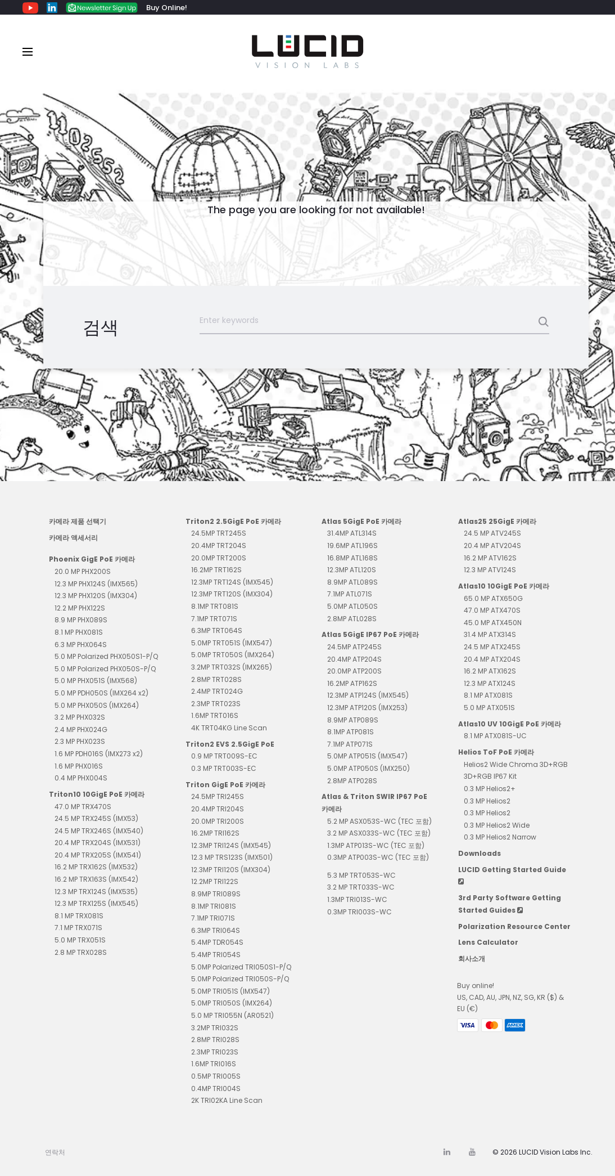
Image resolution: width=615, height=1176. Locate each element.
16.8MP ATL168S (352, 558)
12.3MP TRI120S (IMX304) (230, 869)
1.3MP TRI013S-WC (357, 899)
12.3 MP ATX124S (489, 683)
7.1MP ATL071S (349, 594)
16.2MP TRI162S (215, 833)
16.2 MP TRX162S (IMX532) (96, 867)
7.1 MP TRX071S (78, 927)
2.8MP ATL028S (352, 618)
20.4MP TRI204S (217, 809)
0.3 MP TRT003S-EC (223, 768)
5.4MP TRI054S (216, 954)
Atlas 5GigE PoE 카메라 (361, 521)
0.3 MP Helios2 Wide (497, 825)
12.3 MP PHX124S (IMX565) (96, 584)
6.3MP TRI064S (215, 930)
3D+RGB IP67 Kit (490, 776)
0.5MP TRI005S (216, 1076)
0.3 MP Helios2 (487, 801)
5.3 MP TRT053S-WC (361, 875)
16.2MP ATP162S (352, 683)
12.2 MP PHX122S (80, 608)
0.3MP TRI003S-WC (359, 912)
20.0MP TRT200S (218, 558)
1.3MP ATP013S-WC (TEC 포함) (375, 845)
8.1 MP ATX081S (488, 695)
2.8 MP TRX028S (81, 952)
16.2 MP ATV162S (490, 558)
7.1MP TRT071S (214, 618)
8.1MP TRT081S (214, 606)
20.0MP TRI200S (217, 821)
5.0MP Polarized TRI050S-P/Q (240, 979)
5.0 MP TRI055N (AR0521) (232, 1015)
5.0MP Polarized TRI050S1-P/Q (241, 967)
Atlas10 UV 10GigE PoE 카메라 (509, 724)
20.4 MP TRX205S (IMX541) (98, 855)
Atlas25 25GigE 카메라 (497, 521)
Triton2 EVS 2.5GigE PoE (230, 744)
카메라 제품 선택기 (77, 521)
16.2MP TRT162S (216, 569)
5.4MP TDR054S (217, 942)
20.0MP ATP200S (354, 671)
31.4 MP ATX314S (490, 634)
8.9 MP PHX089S (81, 620)
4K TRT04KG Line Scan (229, 728)
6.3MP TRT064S (216, 630)
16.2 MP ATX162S (490, 671)
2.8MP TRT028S (216, 679)
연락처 (55, 1152)
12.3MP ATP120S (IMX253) (367, 707)
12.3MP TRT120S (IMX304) (232, 594)
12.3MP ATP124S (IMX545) (368, 695)
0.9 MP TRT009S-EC (224, 756)
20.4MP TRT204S (218, 545)
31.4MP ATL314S (352, 533)
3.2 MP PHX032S (80, 717)
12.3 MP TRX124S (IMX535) (96, 891)
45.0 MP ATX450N (493, 622)
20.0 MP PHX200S (83, 571)
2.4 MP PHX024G (81, 729)
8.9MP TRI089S (216, 894)
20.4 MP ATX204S (492, 659)
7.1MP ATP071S (350, 744)
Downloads (479, 853)
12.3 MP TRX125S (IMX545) (96, 903)
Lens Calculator (488, 942)
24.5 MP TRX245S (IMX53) (96, 818)
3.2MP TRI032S (214, 1028)
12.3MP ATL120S (351, 569)
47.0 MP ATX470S (492, 610)
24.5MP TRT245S (218, 533)
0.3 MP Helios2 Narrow (500, 837)
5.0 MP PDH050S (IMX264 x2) (101, 693)
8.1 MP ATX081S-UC (495, 735)
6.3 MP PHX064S (81, 644)
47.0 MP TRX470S (83, 806)
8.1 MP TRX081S (79, 916)
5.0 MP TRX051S (80, 940)
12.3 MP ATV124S (490, 569)
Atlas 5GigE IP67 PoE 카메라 (370, 634)
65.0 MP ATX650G (493, 598)
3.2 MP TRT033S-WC (361, 887)
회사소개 (471, 958)
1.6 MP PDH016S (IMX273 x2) (99, 753)
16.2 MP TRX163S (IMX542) (96, 879)
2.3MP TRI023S (214, 1052)
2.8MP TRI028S (215, 1039)
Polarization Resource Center (514, 926)
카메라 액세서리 (73, 537)
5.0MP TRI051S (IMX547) (230, 991)
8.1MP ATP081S (350, 732)
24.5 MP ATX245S (492, 647)
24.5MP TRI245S (217, 796)
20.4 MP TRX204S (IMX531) (98, 842)
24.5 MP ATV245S (492, 533)
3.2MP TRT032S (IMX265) (231, 667)
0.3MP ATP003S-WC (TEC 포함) (378, 857)
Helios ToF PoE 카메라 (496, 752)
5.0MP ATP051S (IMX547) (367, 756)
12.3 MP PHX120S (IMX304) (96, 595)
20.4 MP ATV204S (492, 545)
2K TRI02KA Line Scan (227, 1100)
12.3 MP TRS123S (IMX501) (232, 857)
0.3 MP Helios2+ (489, 788)
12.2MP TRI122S (214, 881)
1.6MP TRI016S (213, 1064)
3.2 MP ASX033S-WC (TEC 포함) (379, 833)
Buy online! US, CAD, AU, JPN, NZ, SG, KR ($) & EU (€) (510, 997)
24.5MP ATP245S (354, 647)
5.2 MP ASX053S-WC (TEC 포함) (379, 821)
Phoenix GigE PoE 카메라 (92, 559)
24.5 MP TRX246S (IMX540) (99, 831)
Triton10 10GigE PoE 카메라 (96, 794)
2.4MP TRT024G (217, 691)
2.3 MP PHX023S (80, 741)
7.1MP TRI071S (213, 918)
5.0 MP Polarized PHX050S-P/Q (105, 669)
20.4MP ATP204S (354, 659)
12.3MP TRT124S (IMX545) (232, 582)
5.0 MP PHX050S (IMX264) (97, 705)
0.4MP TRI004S (216, 1088)
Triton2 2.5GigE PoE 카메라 (233, 521)
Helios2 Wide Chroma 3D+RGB (516, 764)
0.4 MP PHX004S (81, 778)
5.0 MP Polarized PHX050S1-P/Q (106, 656)
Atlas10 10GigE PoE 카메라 (503, 586)
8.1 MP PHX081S (79, 632)
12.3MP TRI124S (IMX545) (231, 845)
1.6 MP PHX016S (79, 766)
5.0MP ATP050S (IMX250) (368, 768)
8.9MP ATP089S (352, 720)
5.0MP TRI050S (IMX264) (231, 1003)
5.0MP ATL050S (352, 606)
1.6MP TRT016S (214, 715)
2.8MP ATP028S (352, 781)
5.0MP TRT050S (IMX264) (232, 654)
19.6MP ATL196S (352, 545)
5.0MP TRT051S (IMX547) (231, 643)
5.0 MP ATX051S (489, 707)
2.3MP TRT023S (216, 703)
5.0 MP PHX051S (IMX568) (96, 680)
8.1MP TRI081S (213, 906)
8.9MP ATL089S (352, 582)
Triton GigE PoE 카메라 (225, 784)
